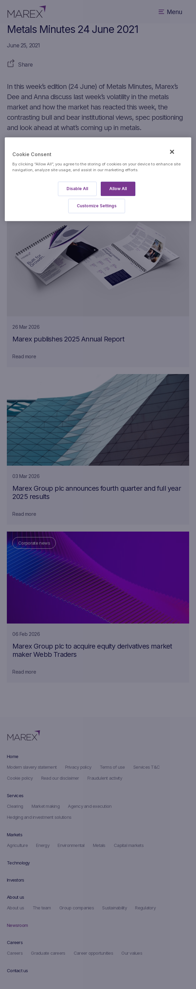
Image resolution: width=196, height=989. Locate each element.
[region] (98, 179)
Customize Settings (97, 205)
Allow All (118, 188)
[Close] (172, 152)
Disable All (77, 188)
